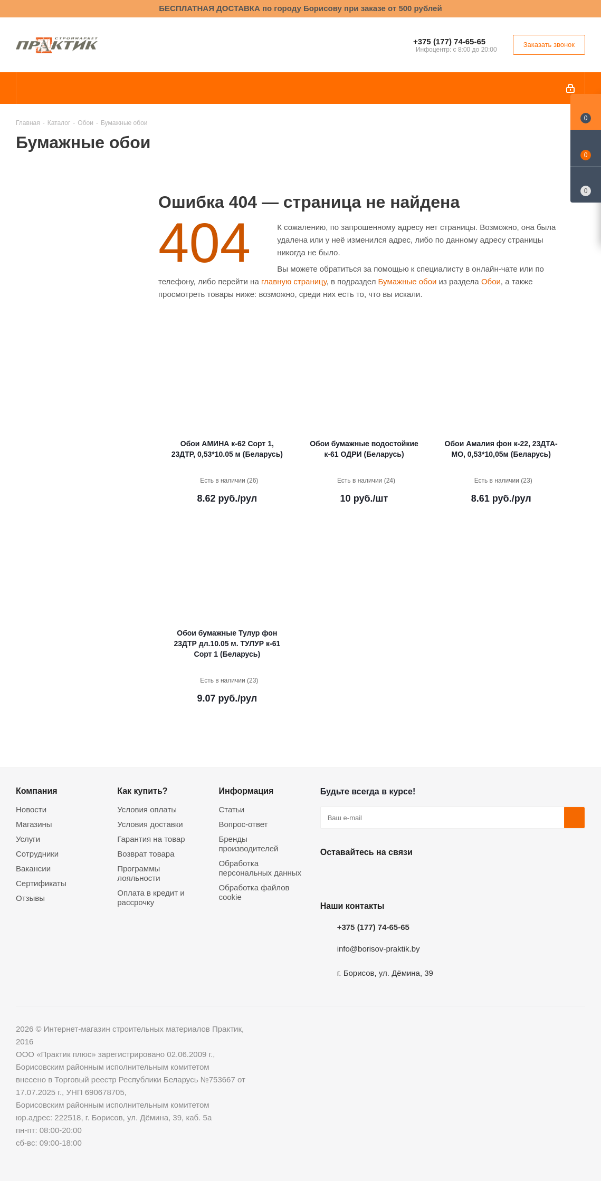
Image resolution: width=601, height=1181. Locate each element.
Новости (31, 809)
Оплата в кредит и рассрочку (150, 897)
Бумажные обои (407, 281)
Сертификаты (41, 883)
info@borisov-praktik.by (378, 948)
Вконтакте (330, 876)
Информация (245, 790)
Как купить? (142, 790)
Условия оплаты (147, 809)
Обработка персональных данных (259, 868)
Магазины (34, 824)
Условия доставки (150, 824)
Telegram (410, 876)
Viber (436, 876)
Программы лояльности (138, 873)
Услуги (28, 838)
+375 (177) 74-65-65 (449, 41)
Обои (491, 281)
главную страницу (294, 281)
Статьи (231, 809)
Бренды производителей (248, 843)
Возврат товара (145, 853)
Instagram (383, 876)
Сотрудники (37, 853)
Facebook (357, 876)
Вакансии (33, 868)
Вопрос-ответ (243, 824)
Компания (37, 790)
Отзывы (30, 898)
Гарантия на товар (151, 838)
